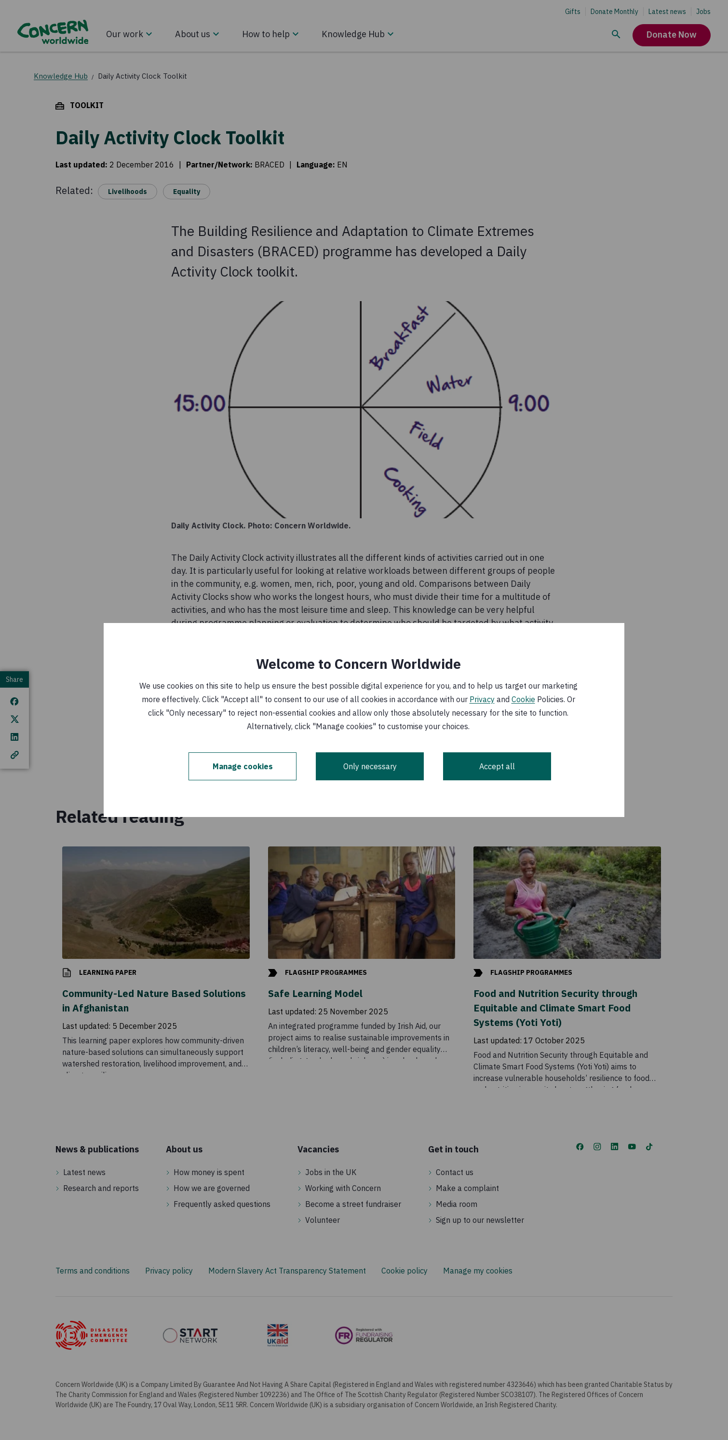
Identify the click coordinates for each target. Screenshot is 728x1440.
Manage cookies (243, 766)
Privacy (482, 699)
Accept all (497, 766)
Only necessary (370, 766)
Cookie (523, 699)
